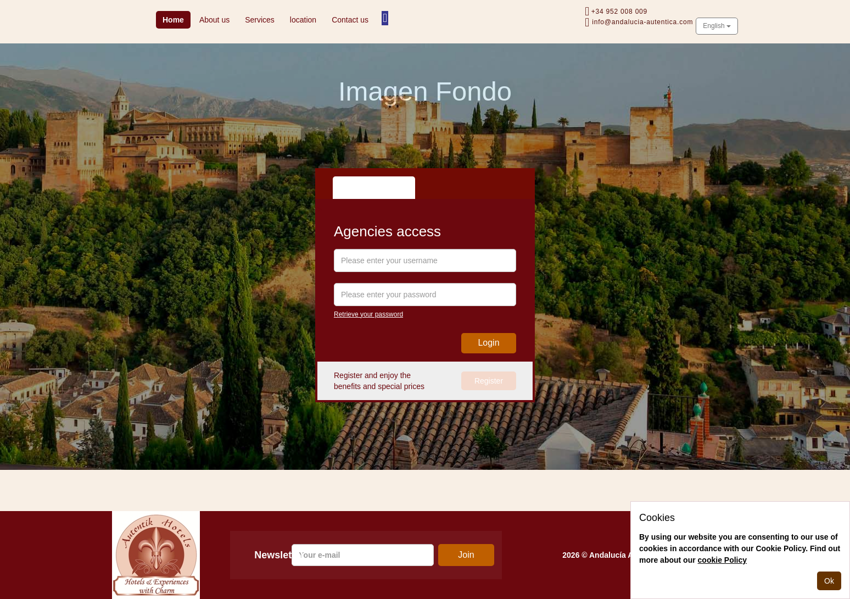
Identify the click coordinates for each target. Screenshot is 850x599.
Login (488, 342)
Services (260, 19)
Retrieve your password (368, 314)
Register (488, 380)
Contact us (350, 19)
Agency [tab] (356, 187)
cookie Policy (722, 560)
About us (214, 19)
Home (177, 19)
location (303, 19)
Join (466, 554)
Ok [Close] (829, 580)
